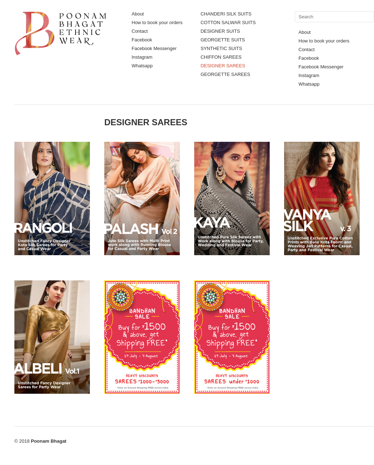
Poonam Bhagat (49, 441)
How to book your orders (157, 22)
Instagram (142, 57)
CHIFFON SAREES (221, 57)
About (138, 14)
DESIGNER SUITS (220, 31)
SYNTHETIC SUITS (221, 48)
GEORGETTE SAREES (225, 74)
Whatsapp (142, 65)
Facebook (142, 39)
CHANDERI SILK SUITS (226, 14)
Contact (140, 31)
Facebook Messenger (154, 48)
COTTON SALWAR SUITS (228, 22)
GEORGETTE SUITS (223, 39)
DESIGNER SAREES (223, 65)
